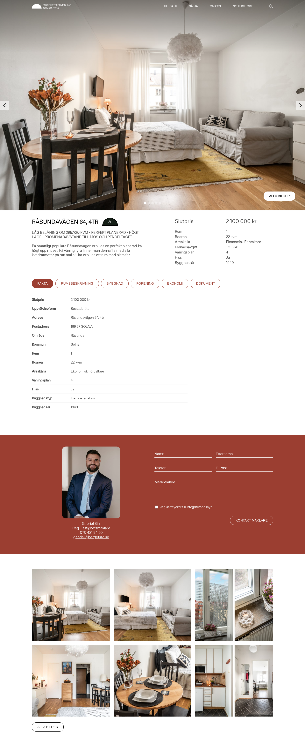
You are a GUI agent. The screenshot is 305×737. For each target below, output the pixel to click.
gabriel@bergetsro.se (91, 537)
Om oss (215, 6)
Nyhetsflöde (243, 6)
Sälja (193, 6)
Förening (145, 283)
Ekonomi (175, 283)
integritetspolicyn (199, 507)
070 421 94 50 (91, 532)
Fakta (42, 283)
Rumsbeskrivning (77, 283)
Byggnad (115, 283)
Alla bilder (279, 196)
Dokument (205, 283)
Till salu (170, 6)
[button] (145, 203)
